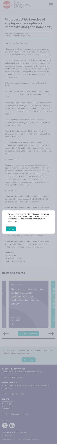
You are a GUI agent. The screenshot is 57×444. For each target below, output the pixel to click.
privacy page (12, 221)
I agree (11, 229)
